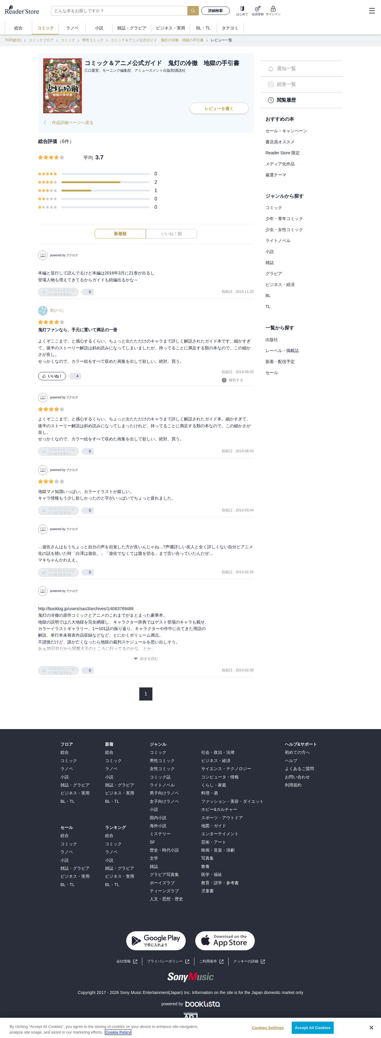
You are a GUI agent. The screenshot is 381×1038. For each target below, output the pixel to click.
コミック (68, 40)
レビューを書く (219, 108)
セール (272, 372)
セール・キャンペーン (286, 130)
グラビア (274, 273)
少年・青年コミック (284, 218)
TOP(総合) (13, 40)
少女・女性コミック (284, 229)
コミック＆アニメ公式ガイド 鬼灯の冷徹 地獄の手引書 (157, 40)
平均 (88, 157)
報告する (232, 380)
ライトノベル (278, 240)
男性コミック (93, 40)
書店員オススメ (280, 141)
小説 (270, 251)
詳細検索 (215, 11)
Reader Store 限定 (283, 152)
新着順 (120, 233)
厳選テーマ (276, 174)
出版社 (272, 339)
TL (268, 306)
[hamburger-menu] (372, 11)
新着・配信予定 (280, 361)
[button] (249, 961)
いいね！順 (171, 233)
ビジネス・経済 (280, 284)
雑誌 (270, 262)
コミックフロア (41, 40)
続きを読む (146, 659)
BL (268, 295)
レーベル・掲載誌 (282, 350)
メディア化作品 (280, 163)
